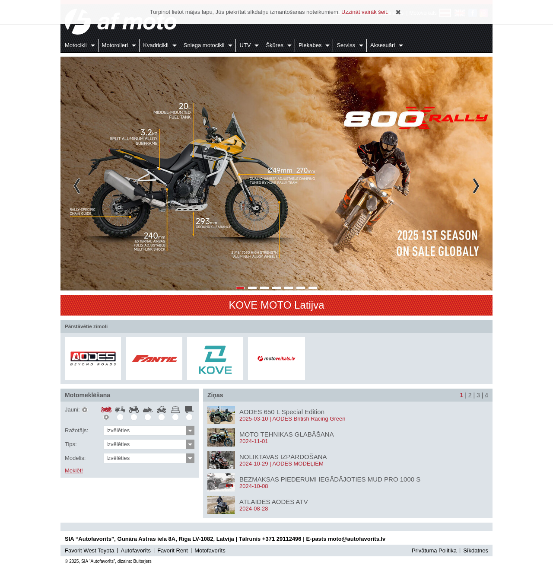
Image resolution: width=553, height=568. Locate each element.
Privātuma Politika (434, 550)
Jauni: (72, 410)
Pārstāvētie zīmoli (86, 326)
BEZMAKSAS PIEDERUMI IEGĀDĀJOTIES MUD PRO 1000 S (329, 479)
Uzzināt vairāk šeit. (364, 12)
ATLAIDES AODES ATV (273, 501)
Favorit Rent (172, 550)
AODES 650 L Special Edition (281, 411)
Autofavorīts (136, 550)
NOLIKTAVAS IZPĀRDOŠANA (283, 456)
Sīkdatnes (475, 550)
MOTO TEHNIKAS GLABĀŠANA (286, 434)
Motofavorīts (210, 550)
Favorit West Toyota (89, 550)
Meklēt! (74, 471)
